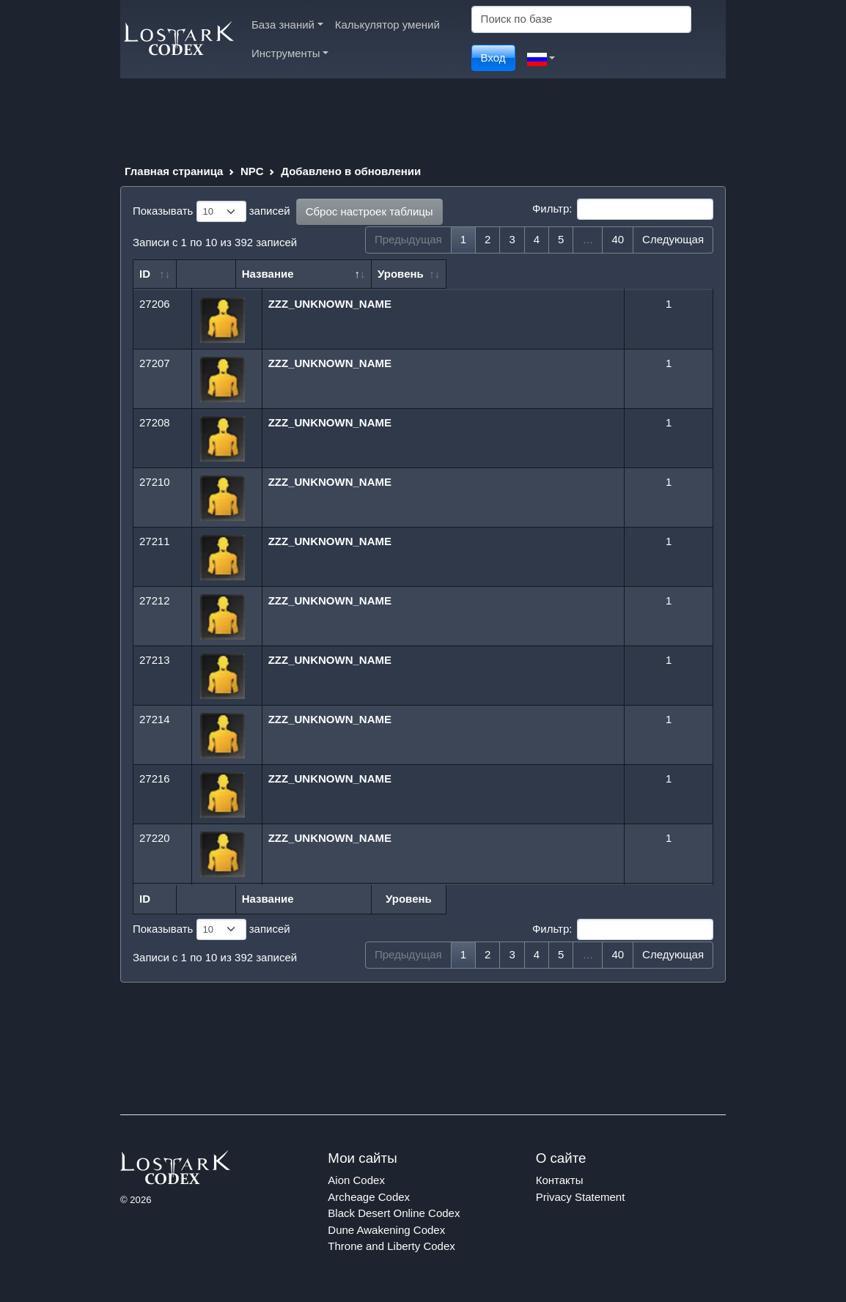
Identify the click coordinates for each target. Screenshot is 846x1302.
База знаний (287, 24)
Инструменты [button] (289, 53)
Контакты (560, 1180)
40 (617, 239)
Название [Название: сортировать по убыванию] (305, 273)
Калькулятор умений (387, 24)
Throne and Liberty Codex (391, 1246)
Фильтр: (622, 210)
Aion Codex (356, 1180)
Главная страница (174, 171)
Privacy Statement (580, 1197)
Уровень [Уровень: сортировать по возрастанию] (663, 273)
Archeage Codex (369, 1197)
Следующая (673, 239)
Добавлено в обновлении (351, 171)
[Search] (581, 19)
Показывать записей (211, 212)
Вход (493, 57)
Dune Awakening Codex (386, 1230)
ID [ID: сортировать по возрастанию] (144, 273)
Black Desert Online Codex (394, 1213)
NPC (252, 171)
